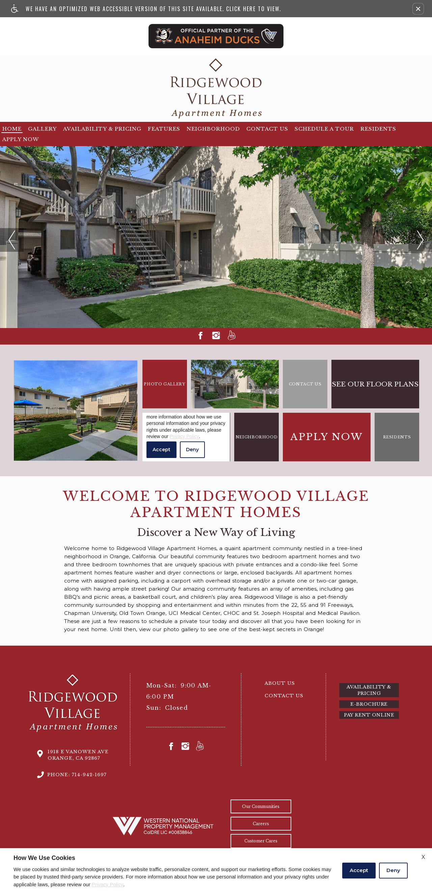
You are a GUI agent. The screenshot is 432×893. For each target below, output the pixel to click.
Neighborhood (213, 129)
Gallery (42, 129)
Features (164, 129)
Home (12, 129)
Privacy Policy (107, 884)
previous (11, 231)
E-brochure (368, 704)
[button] (418, 8)
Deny (393, 870)
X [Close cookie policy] (423, 857)
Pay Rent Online (369, 715)
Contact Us (267, 129)
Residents (378, 129)
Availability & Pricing (102, 129)
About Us (280, 683)
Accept (359, 870)
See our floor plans (375, 384)
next (414, 231)
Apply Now (20, 139)
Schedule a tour (324, 129)
